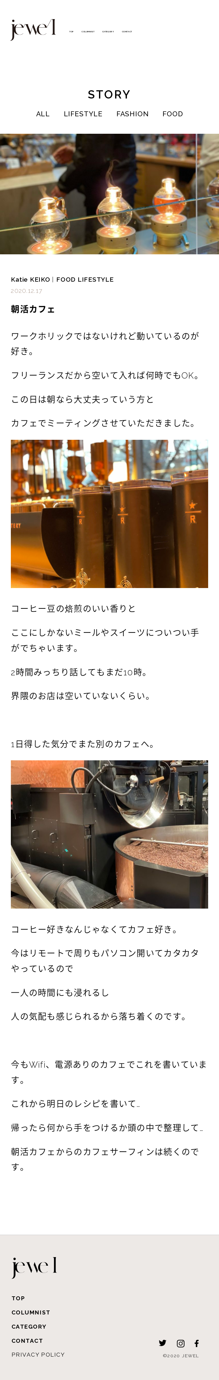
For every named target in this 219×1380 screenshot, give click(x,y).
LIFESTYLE (83, 114)
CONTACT (127, 31)
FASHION (132, 114)
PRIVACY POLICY (38, 1354)
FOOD (172, 114)
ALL (43, 114)
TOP (71, 31)
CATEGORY (108, 31)
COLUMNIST (88, 31)
